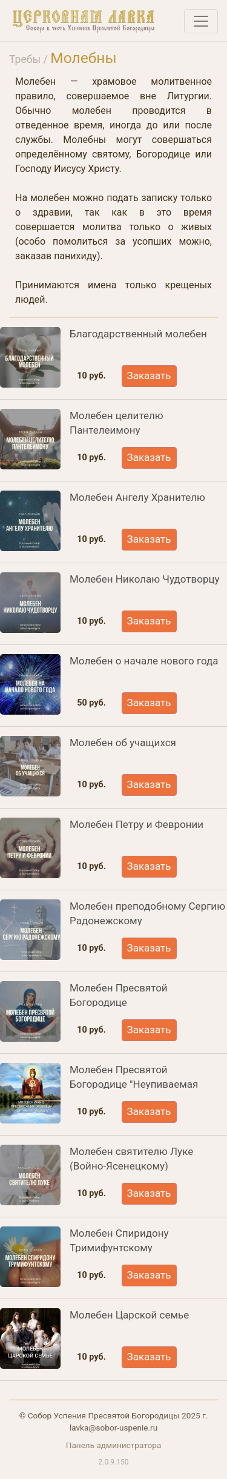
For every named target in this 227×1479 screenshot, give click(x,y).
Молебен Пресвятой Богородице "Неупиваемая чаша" (134, 1084)
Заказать (149, 375)
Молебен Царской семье (129, 1315)
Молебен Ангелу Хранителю (137, 497)
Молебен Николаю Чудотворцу (145, 579)
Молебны (83, 58)
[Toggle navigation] (201, 21)
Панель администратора (114, 1445)
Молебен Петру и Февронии (136, 824)
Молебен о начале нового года (144, 661)
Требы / (29, 59)
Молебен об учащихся (123, 742)
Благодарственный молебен (138, 334)
